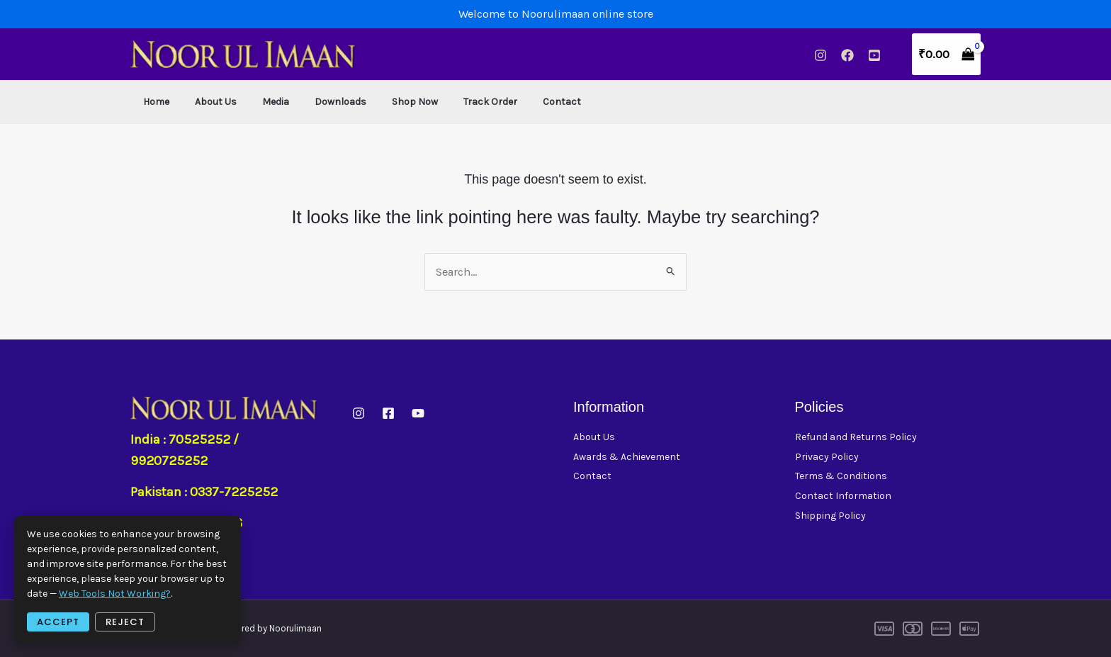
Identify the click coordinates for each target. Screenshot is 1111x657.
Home (153, 102)
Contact (525, 102)
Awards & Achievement (626, 457)
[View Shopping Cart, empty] (946, 54)
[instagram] (358, 413)
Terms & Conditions (841, 477)
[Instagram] (820, 55)
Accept (58, 622)
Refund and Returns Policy (856, 437)
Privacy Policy (827, 457)
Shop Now (389, 102)
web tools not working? (115, 594)
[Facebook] (847, 55)
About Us (207, 102)
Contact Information (843, 497)
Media (261, 102)
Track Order (459, 102)
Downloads (320, 102)
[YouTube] (874, 55)
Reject (125, 622)
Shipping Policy (830, 517)
